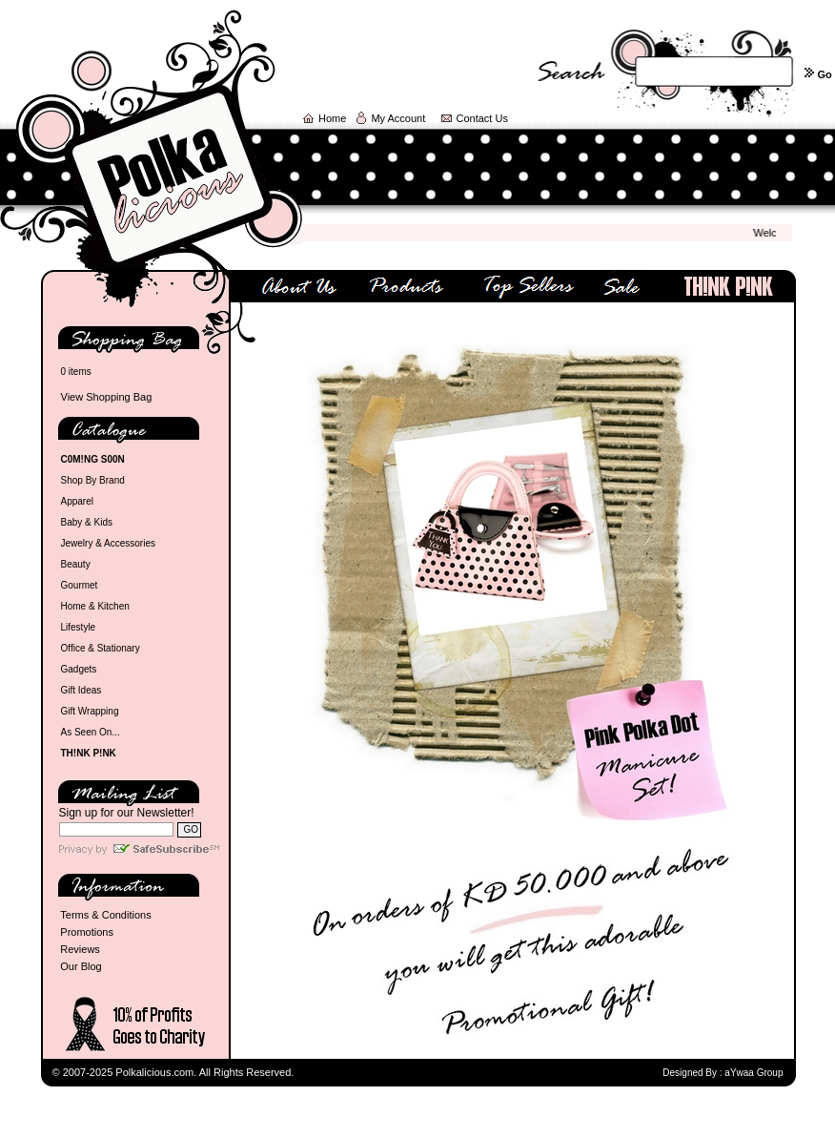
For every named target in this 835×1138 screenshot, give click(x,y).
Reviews (80, 949)
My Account (398, 118)
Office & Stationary (100, 648)
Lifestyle (78, 627)
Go (824, 74)
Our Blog (80, 966)
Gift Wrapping (90, 711)
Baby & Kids (86, 522)
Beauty (76, 564)
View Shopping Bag (107, 397)
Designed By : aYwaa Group (722, 1072)
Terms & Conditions (105, 915)
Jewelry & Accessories (108, 543)
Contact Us (482, 118)
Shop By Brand (93, 480)
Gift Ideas (81, 690)
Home (332, 118)
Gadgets (79, 669)
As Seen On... (90, 732)
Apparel (77, 501)
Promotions (86, 932)
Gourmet (79, 585)
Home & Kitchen (95, 606)
